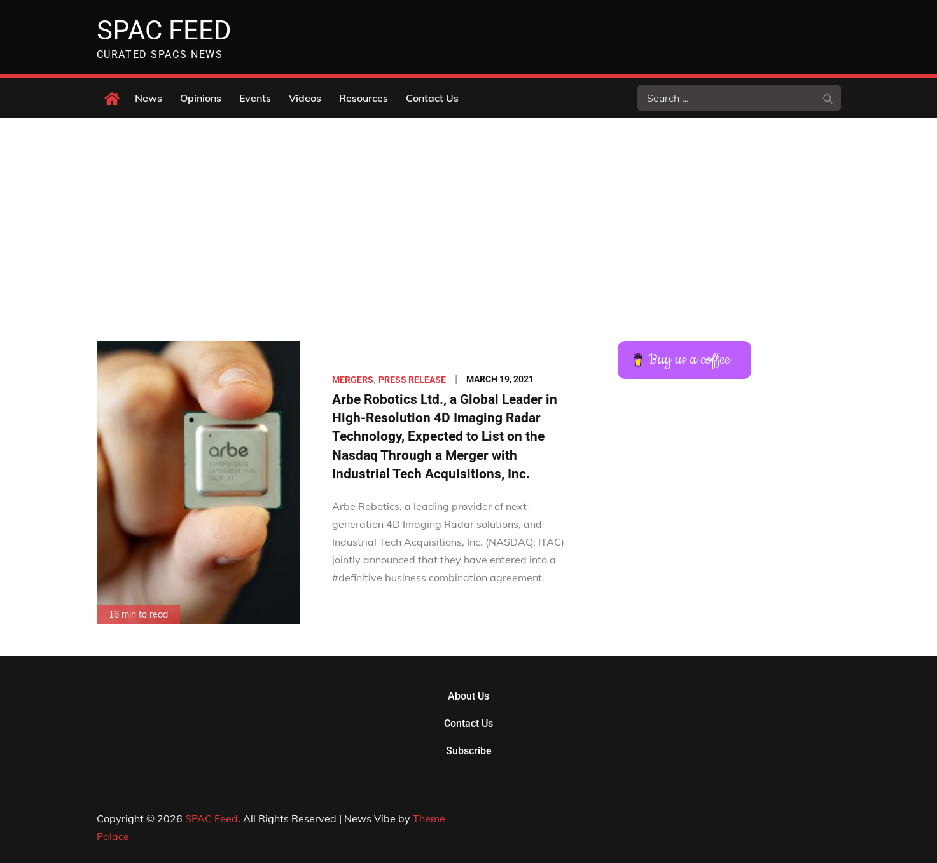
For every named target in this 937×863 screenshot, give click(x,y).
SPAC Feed (164, 30)
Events (255, 98)
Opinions (200, 98)
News (148, 98)
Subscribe (469, 751)
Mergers (352, 380)
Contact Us (432, 98)
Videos (305, 98)
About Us (468, 696)
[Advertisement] (468, 214)
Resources (363, 98)
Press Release (412, 380)
